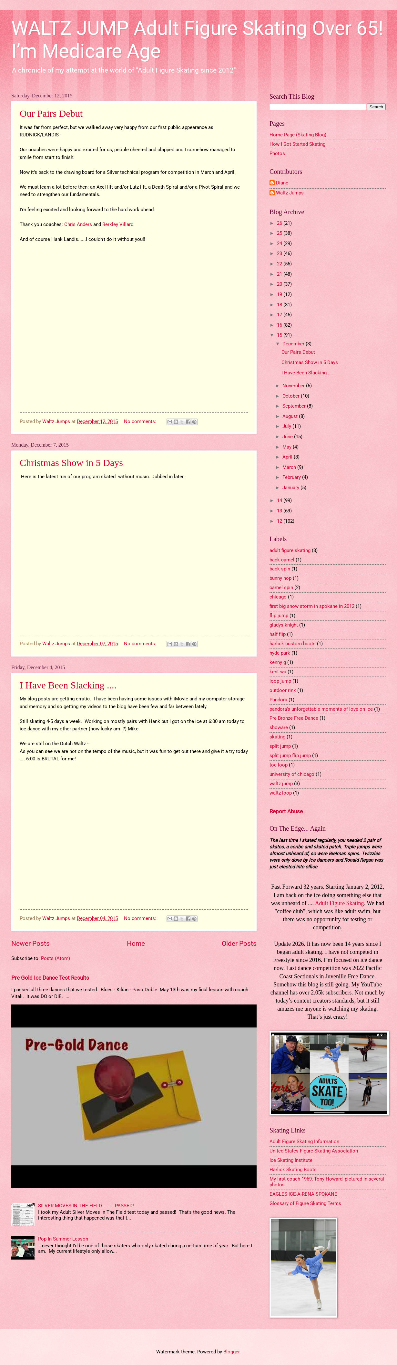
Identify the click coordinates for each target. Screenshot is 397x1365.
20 (280, 284)
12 (280, 521)
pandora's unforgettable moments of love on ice (321, 709)
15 (280, 335)
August (290, 416)
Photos (277, 153)
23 (280, 253)
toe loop (279, 765)
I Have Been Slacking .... (68, 685)
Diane (282, 183)
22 (280, 264)
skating (277, 737)
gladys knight (284, 625)
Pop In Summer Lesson (63, 1239)
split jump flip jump (290, 755)
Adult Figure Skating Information (304, 1141)
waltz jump (281, 783)
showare (279, 727)
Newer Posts (30, 943)
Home (136, 943)
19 (280, 294)
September (294, 406)
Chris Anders (78, 224)
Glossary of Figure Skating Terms (305, 1203)
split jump (280, 746)
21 (280, 274)
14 (280, 500)
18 (280, 305)
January (291, 487)
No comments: (141, 421)
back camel (282, 560)
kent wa (278, 672)
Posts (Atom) (55, 958)
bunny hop (280, 578)
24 (280, 243)
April (288, 457)
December (294, 344)
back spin (280, 569)
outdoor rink (283, 690)
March (289, 467)
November (294, 386)
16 (280, 325)
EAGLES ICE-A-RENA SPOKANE (303, 1194)
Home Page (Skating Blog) (298, 135)
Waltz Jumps (290, 193)
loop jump (280, 681)
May (287, 447)
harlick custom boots (293, 644)
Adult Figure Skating (339, 903)
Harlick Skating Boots (293, 1169)
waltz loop (281, 793)
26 (280, 223)
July (287, 426)
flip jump (279, 615)
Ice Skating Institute (291, 1160)
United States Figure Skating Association (314, 1151)
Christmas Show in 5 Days (71, 462)
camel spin (281, 587)
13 (280, 511)
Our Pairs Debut (51, 113)
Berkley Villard (117, 224)
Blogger (231, 1352)
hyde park (280, 653)
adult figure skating (290, 550)
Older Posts (239, 943)
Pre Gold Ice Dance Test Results (50, 977)
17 (280, 315)
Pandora (278, 700)
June (288, 437)
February (292, 477)
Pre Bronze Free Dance (294, 718)
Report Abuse (286, 811)
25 (280, 233)
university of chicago (292, 774)
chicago (278, 597)
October (291, 396)
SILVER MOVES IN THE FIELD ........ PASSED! (86, 1206)
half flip (278, 634)
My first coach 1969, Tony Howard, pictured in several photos (327, 1182)
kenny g (278, 662)
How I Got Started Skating (297, 144)
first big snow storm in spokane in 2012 (312, 606)
